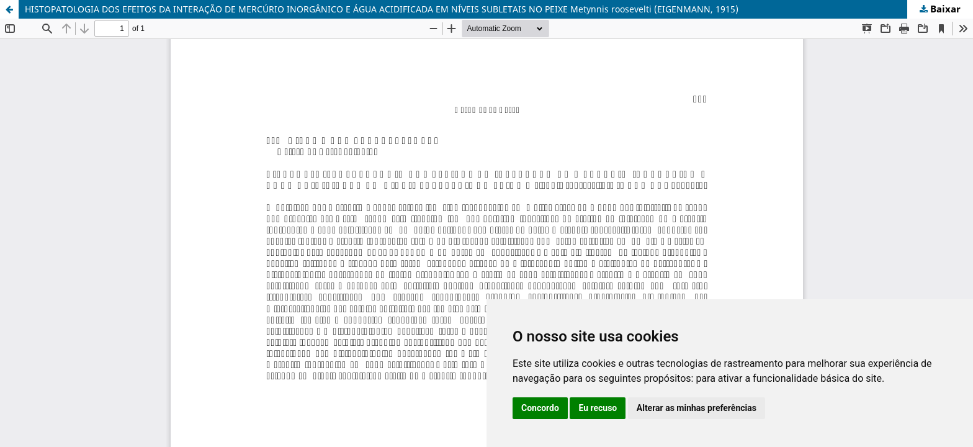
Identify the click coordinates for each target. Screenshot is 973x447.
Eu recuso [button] (597, 408)
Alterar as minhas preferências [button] (696, 408)
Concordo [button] (540, 408)
